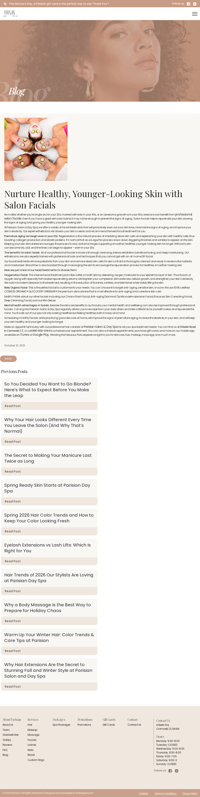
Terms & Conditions (165, 793)
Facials (32, 740)
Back (8, 358)
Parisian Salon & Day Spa (101, 327)
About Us (8, 725)
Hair (30, 725)
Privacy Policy (190, 793)
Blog (5, 755)
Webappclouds (84, 793)
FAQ (5, 750)
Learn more (12, 296)
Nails (30, 750)
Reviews (7, 745)
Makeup (32, 730)
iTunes (24, 335)
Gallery (7, 740)
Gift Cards (109, 725)
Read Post (13, 406)
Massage (33, 735)
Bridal (31, 755)
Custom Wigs (36, 760)
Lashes (32, 745)
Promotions (84, 725)
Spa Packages (61, 725)
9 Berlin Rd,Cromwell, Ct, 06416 (167, 727)
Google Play (40, 335)
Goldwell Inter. (11, 735)
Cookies (143, 793)
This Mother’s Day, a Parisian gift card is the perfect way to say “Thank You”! (56, 4)
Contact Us (134, 725)
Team (6, 730)
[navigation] (194, 13)
